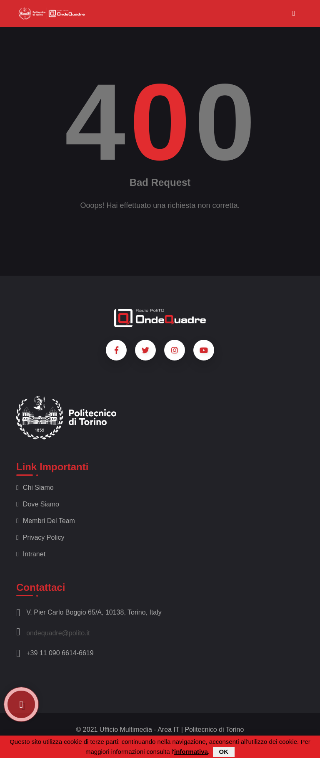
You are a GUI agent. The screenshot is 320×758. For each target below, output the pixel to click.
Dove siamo (37, 504)
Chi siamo (35, 487)
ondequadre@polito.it (53, 632)
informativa (191, 751)
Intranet (30, 554)
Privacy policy (40, 537)
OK (224, 751)
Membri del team (45, 520)
